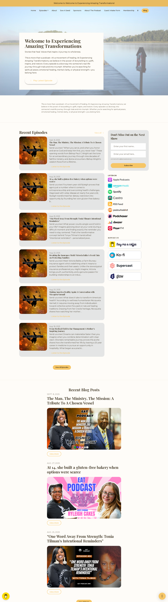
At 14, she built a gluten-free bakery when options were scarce (73, 180)
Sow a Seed (65, 10)
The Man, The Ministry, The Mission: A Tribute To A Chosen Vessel (75, 143)
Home (33, 10)
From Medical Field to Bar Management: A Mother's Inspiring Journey (72, 330)
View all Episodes (61, 367)
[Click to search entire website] (138, 10)
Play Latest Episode (41, 80)
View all (99, 133)
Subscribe (128, 165)
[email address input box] (128, 154)
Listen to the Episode (59, 167)
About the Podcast (93, 10)
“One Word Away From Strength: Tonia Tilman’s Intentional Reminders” (75, 219)
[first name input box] (128, 146)
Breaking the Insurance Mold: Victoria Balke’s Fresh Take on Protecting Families (74, 256)
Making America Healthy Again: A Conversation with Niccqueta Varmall (71, 293)
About (54, 10)
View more (54, 454)
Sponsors (77, 10)
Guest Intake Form (112, 10)
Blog (145, 10)
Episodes (43, 10)
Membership (128, 10)
